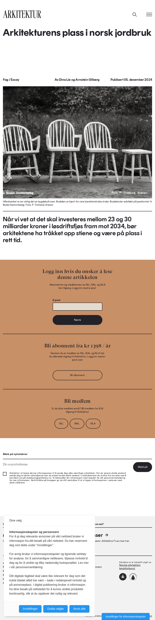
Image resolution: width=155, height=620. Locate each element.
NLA (93, 423)
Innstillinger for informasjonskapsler (126, 616)
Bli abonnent (77, 375)
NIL (61, 423)
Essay (15, 80)
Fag (5, 80)
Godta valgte (55, 608)
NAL (77, 423)
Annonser (94, 535)
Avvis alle (79, 608)
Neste (77, 319)
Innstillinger (30, 608)
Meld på (142, 467)
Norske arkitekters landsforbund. (130, 567)
